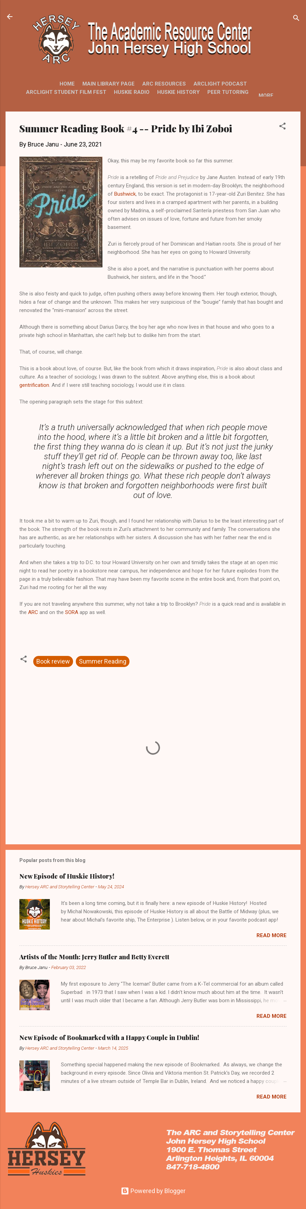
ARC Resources (164, 84)
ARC (33, 612)
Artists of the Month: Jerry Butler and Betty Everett (94, 957)
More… (268, 95)
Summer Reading (102, 661)
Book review (53, 661)
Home (67, 84)
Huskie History (178, 92)
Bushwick (125, 194)
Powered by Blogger (153, 1190)
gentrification (34, 385)
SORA (71, 612)
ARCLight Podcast (220, 84)
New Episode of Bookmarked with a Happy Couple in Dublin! (109, 1037)
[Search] (296, 18)
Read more (271, 935)
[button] (282, 127)
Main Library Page (108, 84)
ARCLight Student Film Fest (66, 92)
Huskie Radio (132, 92)
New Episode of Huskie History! (66, 876)
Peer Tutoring (228, 92)
